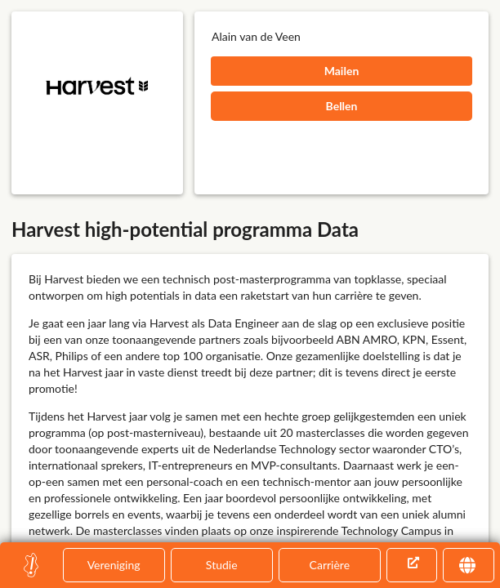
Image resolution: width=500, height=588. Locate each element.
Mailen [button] (341, 71)
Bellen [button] (342, 106)
